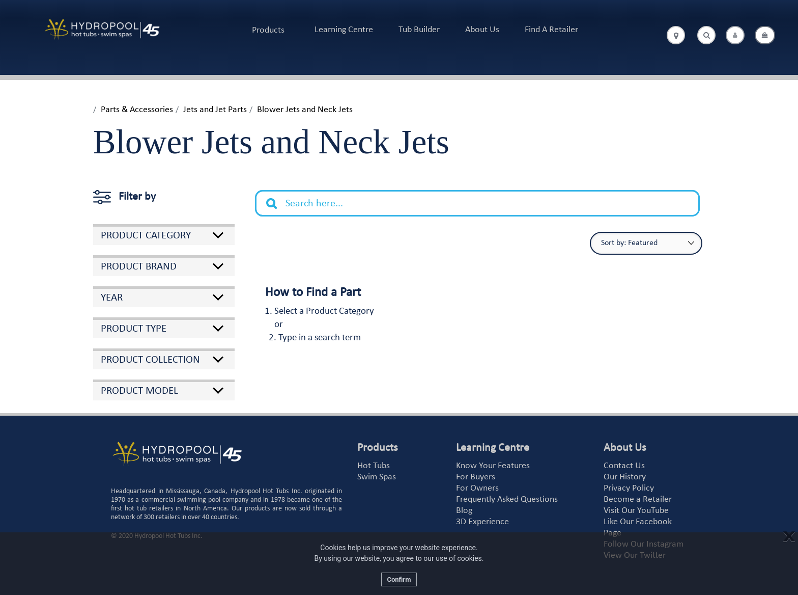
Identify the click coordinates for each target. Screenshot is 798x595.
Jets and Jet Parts (215, 110)
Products (268, 30)
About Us (482, 30)
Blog (464, 511)
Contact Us (624, 466)
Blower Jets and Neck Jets (305, 110)
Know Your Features (493, 466)
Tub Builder (419, 30)
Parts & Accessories (137, 110)
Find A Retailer (551, 30)
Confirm (399, 579)
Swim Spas (376, 477)
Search (276, 195)
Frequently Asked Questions (507, 499)
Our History (625, 477)
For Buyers (475, 477)
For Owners (477, 488)
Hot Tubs (373, 466)
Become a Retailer (638, 499)
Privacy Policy (629, 488)
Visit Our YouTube (636, 511)
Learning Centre (344, 30)
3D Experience (482, 522)
